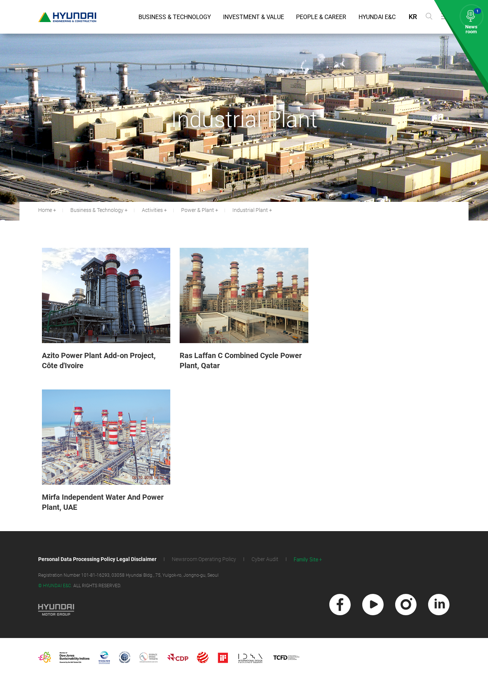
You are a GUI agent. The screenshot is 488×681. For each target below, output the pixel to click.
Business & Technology (174, 17)
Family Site (306, 560)
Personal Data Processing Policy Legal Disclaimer (97, 559)
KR (413, 17)
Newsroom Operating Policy (204, 559)
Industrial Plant (250, 210)
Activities (152, 210)
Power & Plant (197, 210)
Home (45, 210)
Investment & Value (253, 17)
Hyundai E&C (377, 17)
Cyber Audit (264, 559)
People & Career (321, 17)
